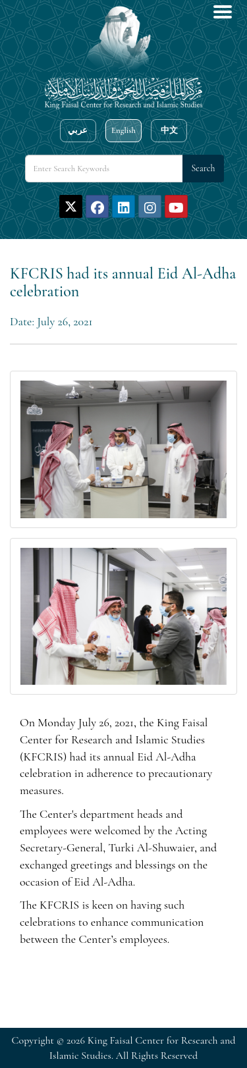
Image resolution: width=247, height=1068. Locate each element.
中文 (169, 130)
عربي (78, 130)
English (123, 130)
